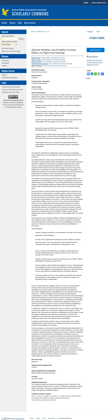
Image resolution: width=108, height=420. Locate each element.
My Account (51, 418)
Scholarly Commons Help (10, 92)
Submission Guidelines (9, 78)
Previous (90, 31)
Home (33, 31)
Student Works (40, 31)
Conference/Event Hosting (11, 87)
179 (48, 31)
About (38, 418)
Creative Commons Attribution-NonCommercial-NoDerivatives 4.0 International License (13, 105)
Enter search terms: (8, 36)
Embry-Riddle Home (99, 3)
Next (98, 31)
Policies (4, 75)
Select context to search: (9, 41)
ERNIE (86, 3)
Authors (4, 66)
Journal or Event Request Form (12, 89)
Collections (5, 60)
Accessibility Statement (64, 418)
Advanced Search (8, 48)
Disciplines (5, 63)
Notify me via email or (11, 51)
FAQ (44, 418)
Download (96, 50)
